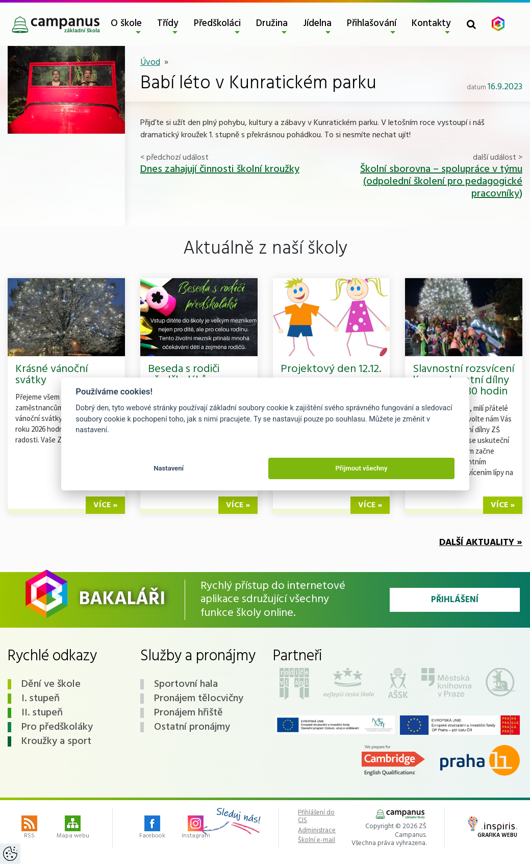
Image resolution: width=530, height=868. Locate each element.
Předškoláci (217, 23)
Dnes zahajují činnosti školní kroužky (219, 169)
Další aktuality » (480, 543)
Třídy (168, 23)
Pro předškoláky (57, 727)
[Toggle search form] (471, 24)
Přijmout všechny (361, 468)
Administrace (317, 831)
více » (105, 505)
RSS (29, 828)
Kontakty (431, 23)
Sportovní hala (186, 684)
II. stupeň (42, 713)
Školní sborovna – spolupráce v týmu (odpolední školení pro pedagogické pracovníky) (441, 181)
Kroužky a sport (56, 741)
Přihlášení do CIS (316, 817)
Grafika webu (492, 828)
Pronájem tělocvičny (198, 698)
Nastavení (169, 468)
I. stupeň (40, 698)
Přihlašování (371, 23)
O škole (126, 23)
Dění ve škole (51, 684)
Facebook (152, 828)
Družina (272, 23)
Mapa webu (73, 828)
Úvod (150, 62)
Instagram (196, 828)
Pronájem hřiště (188, 713)
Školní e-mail (316, 840)
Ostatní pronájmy (192, 727)
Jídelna (317, 23)
